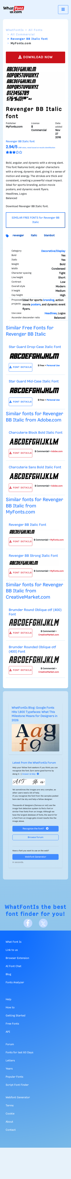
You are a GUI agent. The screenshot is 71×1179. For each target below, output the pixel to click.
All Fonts (35, 30)
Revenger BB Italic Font (27, 525)
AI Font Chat (13, 966)
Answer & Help (30, 774)
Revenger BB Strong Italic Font (33, 556)
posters (36, 304)
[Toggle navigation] (63, 9)
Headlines (51, 313)
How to (10, 1007)
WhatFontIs (15, 30)
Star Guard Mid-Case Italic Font (34, 381)
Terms (10, 1105)
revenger (18, 235)
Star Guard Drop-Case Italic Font (35, 347)
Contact (11, 1130)
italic (34, 235)
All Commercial (23, 34)
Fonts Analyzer (15, 982)
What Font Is (13, 942)
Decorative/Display (53, 251)
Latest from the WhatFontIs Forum (34, 762)
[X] (43, 923)
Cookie (10, 1113)
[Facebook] (28, 923)
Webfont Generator (35, 857)
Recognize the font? (36, 828)
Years (9, 1068)
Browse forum (35, 837)
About (9, 1121)
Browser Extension (17, 958)
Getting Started (15, 1015)
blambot (49, 235)
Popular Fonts (14, 1076)
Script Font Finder (17, 1085)
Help (8, 999)
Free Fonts (12, 1023)
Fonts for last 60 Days (19, 1052)
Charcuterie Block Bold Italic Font (35, 432)
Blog (8, 974)
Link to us (12, 950)
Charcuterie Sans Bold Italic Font (35, 467)
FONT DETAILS (20, 367)
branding (48, 300)
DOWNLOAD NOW (35, 57)
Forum (10, 1044)
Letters (10, 1060)
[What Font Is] (14, 9)
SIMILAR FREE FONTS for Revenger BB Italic (35, 220)
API (8, 1031)
